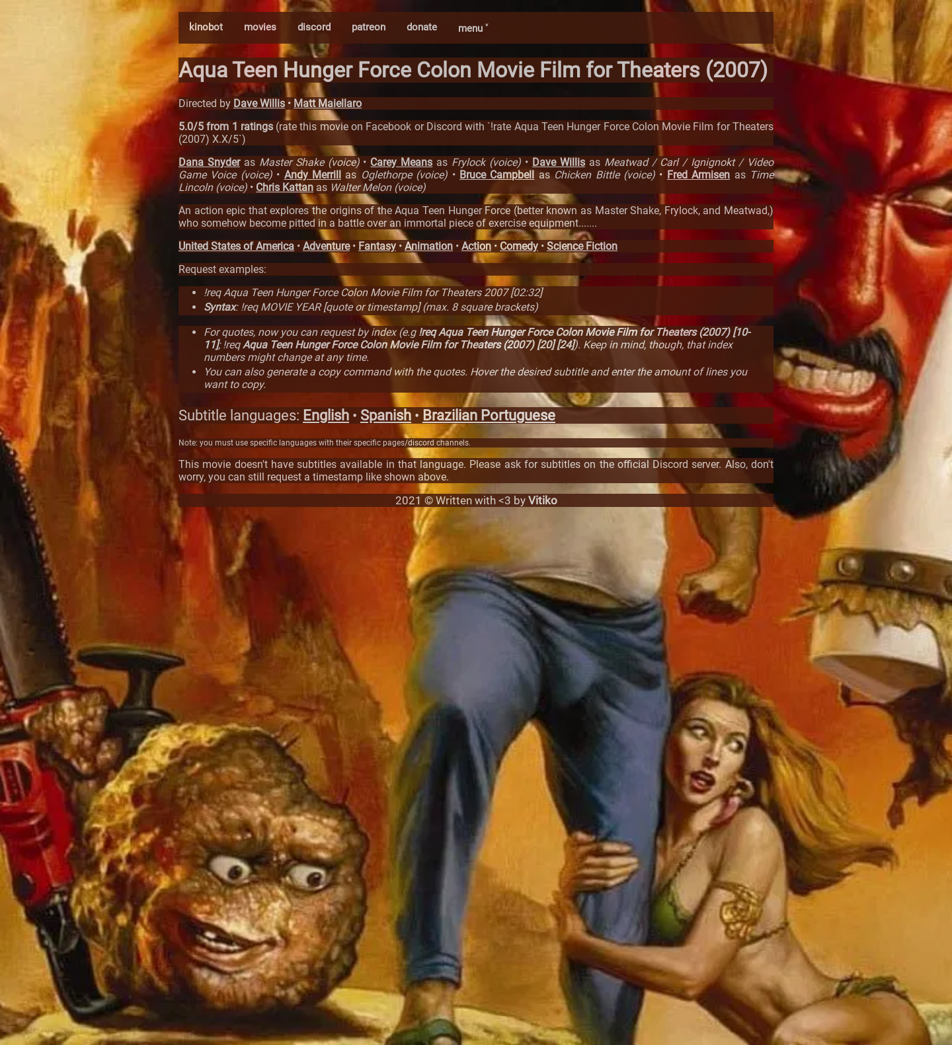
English (326, 415)
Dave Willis (259, 103)
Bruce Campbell (496, 175)
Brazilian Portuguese (488, 415)
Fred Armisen (698, 175)
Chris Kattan (284, 187)
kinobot (206, 27)
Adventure (326, 246)
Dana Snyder (209, 162)
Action (476, 246)
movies (260, 27)
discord (314, 27)
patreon (368, 27)
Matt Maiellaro (328, 103)
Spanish (385, 415)
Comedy (519, 246)
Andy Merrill (312, 175)
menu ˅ (473, 28)
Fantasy (377, 246)
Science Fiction (582, 246)
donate (422, 27)
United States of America (236, 246)
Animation (429, 246)
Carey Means (401, 162)
